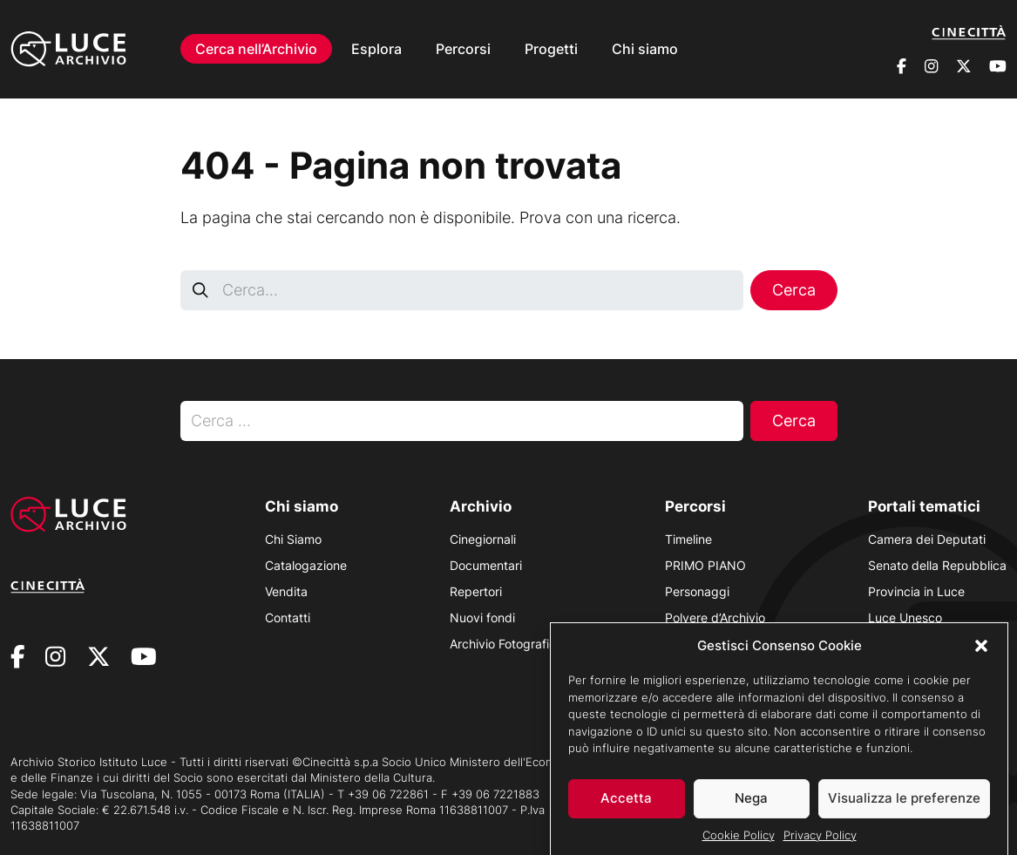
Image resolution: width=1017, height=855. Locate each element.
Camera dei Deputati (927, 539)
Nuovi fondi (482, 617)
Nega (751, 806)
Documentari (486, 565)
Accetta (626, 806)
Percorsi (463, 49)
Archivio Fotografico (506, 643)
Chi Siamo (293, 539)
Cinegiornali (483, 539)
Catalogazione (306, 565)
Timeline (688, 539)
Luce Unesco (905, 617)
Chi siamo (645, 49)
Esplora (376, 49)
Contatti (287, 617)
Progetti (551, 49)
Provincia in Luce (916, 591)
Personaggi (697, 591)
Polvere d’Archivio (715, 617)
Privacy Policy (820, 844)
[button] (981, 654)
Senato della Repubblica (937, 565)
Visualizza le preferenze (904, 806)
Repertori (476, 591)
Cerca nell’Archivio (256, 49)
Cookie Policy (738, 844)
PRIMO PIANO (705, 565)
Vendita (286, 591)
